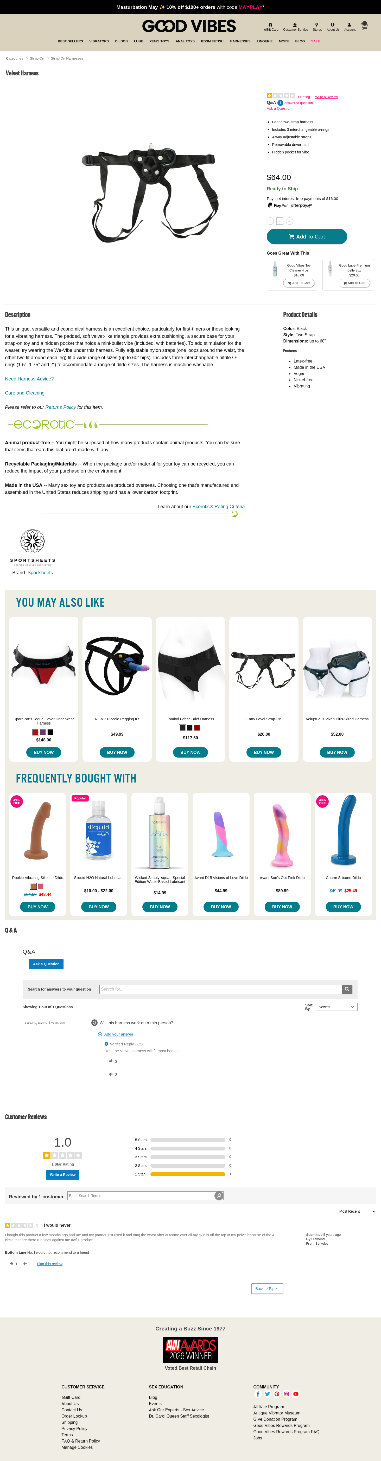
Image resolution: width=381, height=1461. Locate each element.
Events (155, 1403)
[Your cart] (364, 26)
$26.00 (263, 734)
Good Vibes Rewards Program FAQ (286, 1431)
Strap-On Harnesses (67, 58)
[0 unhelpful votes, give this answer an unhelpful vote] (112, 1074)
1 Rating (303, 97)
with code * (190, 7)
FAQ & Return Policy (80, 1441)
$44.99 (221, 890)
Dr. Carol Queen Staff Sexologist (179, 1416)
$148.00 (43, 739)
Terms (67, 1434)
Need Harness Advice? (29, 379)
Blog (153, 1397)
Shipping (69, 1422)
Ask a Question (279, 108)
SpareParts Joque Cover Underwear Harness (44, 721)
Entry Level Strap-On (263, 719)
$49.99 (117, 734)
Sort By (309, 1007)
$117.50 (190, 737)
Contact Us (71, 1409)
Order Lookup (74, 1416)
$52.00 (337, 734)
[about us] (332, 27)
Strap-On (37, 58)
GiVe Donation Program (275, 1419)
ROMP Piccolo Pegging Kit (117, 719)
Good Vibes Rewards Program (281, 1425)
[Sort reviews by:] (356, 1211)
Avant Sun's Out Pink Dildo (282, 877)
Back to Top (267, 1289)
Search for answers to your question (59, 989)
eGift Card (70, 1397)
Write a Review (326, 97)
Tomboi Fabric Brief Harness (190, 719)
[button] (36, 732)
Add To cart (307, 236)
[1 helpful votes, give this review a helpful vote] (12, 1264)
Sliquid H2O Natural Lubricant (98, 877)
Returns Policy (60, 407)
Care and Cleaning (25, 393)
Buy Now (44, 752)
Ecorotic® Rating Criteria (219, 506)
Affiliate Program (268, 1406)
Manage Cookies (77, 1447)
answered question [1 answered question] (298, 103)
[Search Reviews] (145, 1195)
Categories (14, 58)
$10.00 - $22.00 (98, 890)
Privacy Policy (74, 1428)
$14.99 (160, 892)
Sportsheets (40, 573)
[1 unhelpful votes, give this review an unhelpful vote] (26, 1264)
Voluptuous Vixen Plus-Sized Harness (337, 719)
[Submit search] (347, 989)
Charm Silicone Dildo (343, 877)
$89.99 (282, 890)
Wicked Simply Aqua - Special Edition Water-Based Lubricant (160, 879)
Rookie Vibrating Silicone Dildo (37, 877)
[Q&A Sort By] (337, 1007)
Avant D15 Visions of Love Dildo (221, 877)
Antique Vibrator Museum (276, 1412)
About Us (70, 1403)
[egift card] (270, 27)
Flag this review (49, 1264)
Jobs (257, 1437)
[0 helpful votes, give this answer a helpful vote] (112, 1061)
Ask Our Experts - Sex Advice (176, 1409)
